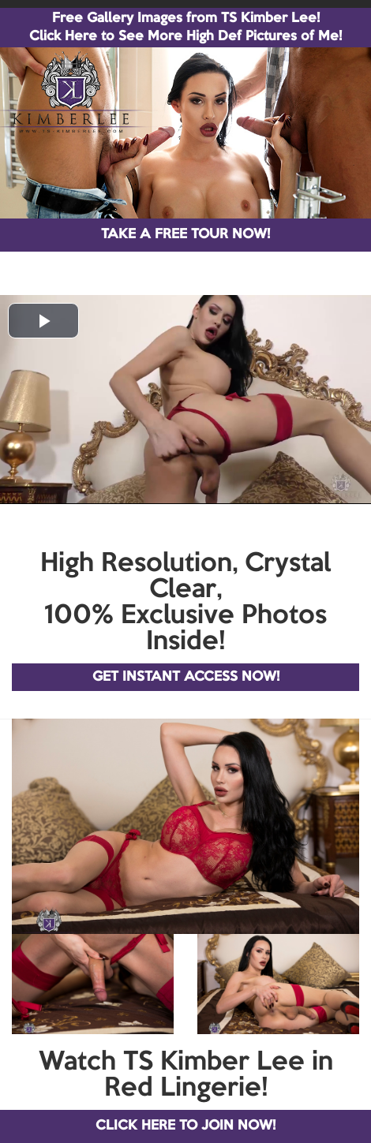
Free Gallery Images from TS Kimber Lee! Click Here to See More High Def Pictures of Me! (185, 28)
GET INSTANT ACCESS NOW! (185, 677)
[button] (43, 320)
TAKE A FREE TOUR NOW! (185, 235)
